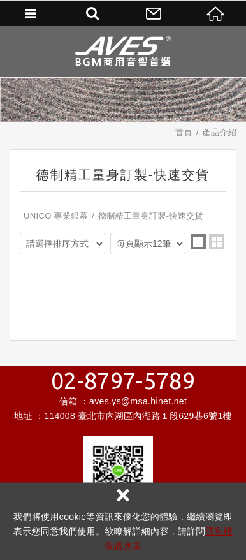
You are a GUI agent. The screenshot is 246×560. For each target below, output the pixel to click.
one (198, 241)
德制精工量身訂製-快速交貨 (150, 216)
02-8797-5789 (123, 380)
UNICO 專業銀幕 (56, 216)
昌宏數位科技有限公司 (123, 51)
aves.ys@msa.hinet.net (138, 401)
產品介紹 (219, 132)
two (216, 241)
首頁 (183, 132)
